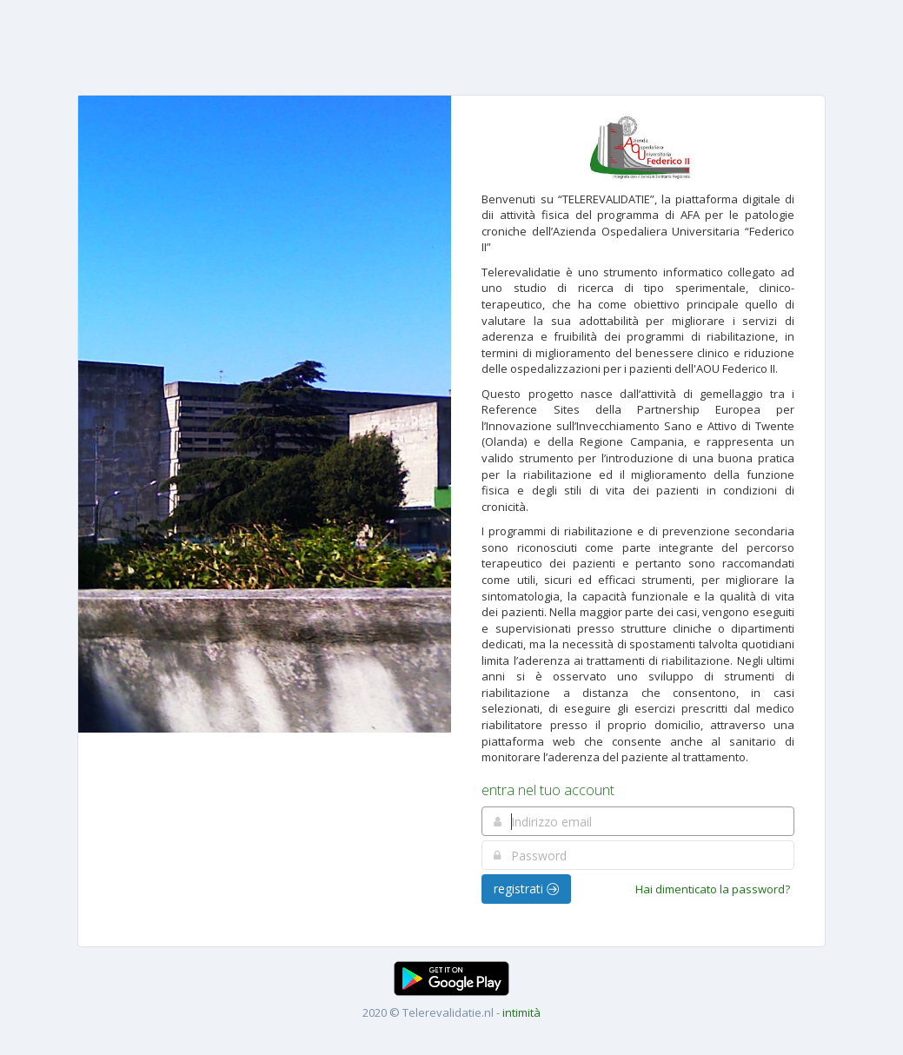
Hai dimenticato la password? (712, 889)
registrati (526, 888)
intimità (521, 1012)
